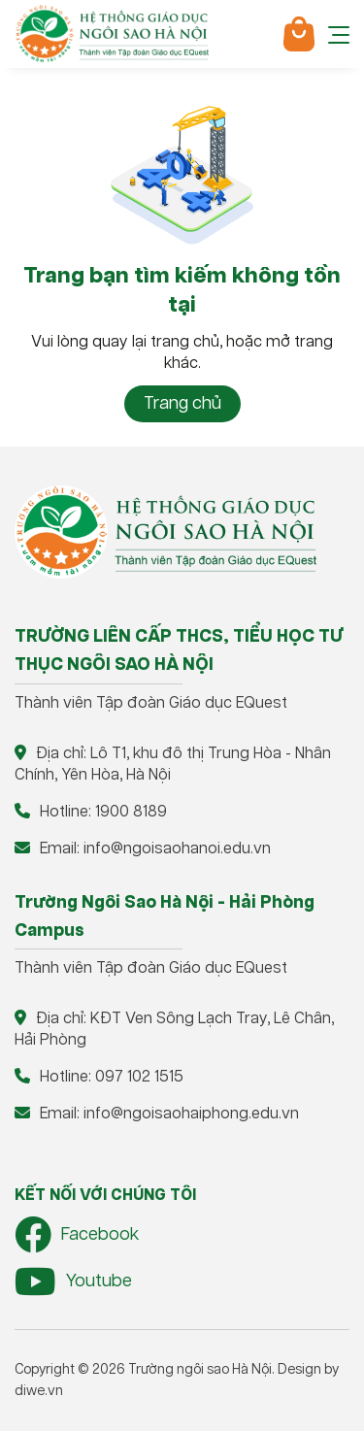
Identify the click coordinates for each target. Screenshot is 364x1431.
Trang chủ (182, 404)
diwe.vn (39, 1391)
